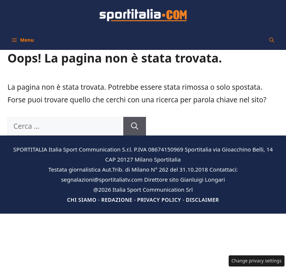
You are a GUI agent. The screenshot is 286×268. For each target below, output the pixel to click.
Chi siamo (81, 199)
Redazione (117, 199)
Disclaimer (202, 199)
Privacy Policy (159, 199)
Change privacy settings (257, 261)
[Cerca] (134, 126)
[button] (272, 40)
